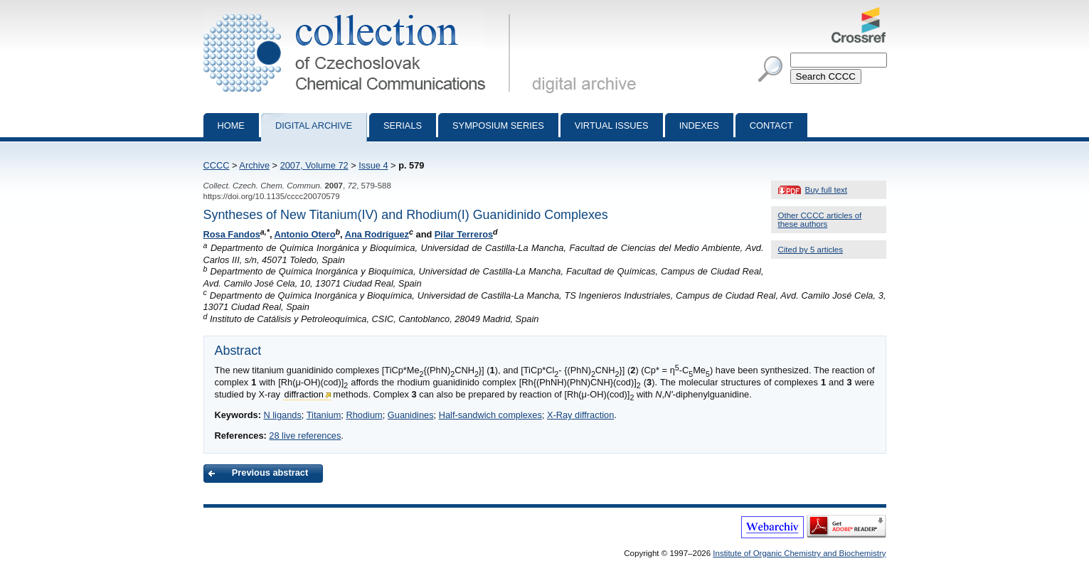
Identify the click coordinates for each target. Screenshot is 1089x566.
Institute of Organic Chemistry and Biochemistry (799, 553)
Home (231, 125)
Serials (402, 125)
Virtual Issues (612, 125)
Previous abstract (270, 472)
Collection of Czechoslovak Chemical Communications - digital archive (359, 12)
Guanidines (411, 415)
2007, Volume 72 (314, 165)
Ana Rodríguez (377, 234)
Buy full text (826, 190)
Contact (771, 125)
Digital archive (313, 125)
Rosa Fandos (231, 234)
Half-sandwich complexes (490, 415)
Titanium (324, 415)
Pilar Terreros (464, 234)
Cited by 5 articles (811, 249)
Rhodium (364, 415)
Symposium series (498, 125)
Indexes (699, 125)
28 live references (305, 435)
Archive (254, 165)
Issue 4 (373, 165)
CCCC (216, 165)
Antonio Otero (305, 234)
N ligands (282, 415)
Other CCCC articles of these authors (820, 219)
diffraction (304, 394)
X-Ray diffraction (580, 415)
